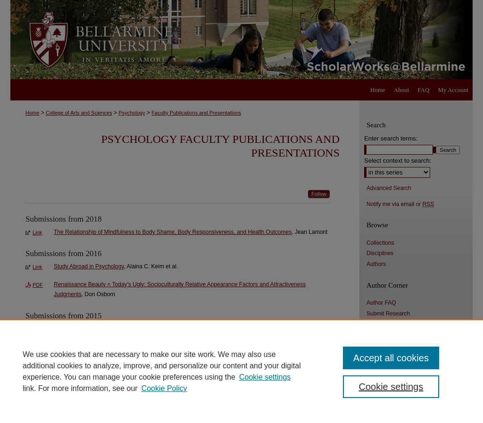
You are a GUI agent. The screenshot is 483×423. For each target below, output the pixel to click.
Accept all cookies (391, 358)
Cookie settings (265, 377)
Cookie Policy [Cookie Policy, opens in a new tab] (164, 388)
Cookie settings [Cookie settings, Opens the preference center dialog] (390, 387)
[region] (241, 371)
